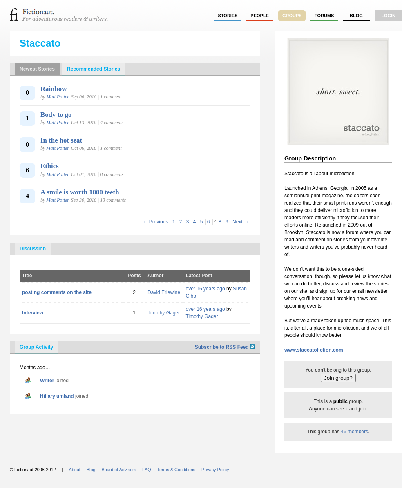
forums (324, 15)
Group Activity (36, 347)
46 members (354, 432)
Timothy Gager (163, 313)
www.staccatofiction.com (313, 350)
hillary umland (57, 396)
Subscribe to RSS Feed (225, 347)
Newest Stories (37, 69)
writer (47, 380)
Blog (356, 15)
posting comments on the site (57, 292)
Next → (240, 222)
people (259, 15)
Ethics (49, 166)
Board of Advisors (118, 469)
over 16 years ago (205, 289)
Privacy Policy (215, 469)
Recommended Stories (93, 69)
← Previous (155, 222)
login (388, 15)
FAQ (146, 469)
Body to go (55, 114)
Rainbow (53, 89)
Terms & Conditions (176, 469)
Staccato (40, 43)
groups (292, 15)
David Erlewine (163, 292)
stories (228, 15)
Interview (32, 313)
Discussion (33, 249)
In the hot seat (61, 140)
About (74, 469)
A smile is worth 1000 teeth (79, 192)
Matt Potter (57, 97)
